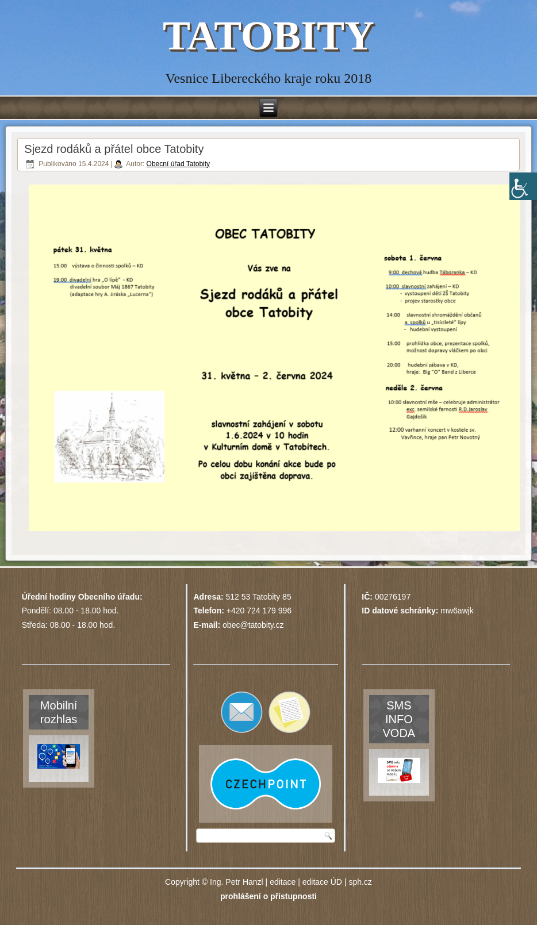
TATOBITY (268, 36)
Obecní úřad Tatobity (178, 164)
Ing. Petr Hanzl (236, 881)
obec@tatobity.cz (253, 625)
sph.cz (359, 881)
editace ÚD (322, 881)
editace (283, 881)
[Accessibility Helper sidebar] (523, 186)
